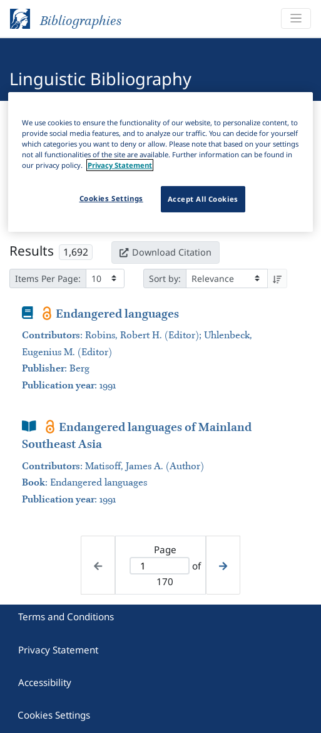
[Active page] (160, 566)
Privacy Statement (58, 649)
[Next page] (223, 565)
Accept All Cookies (203, 199)
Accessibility (44, 682)
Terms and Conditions (66, 616)
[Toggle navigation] (296, 18)
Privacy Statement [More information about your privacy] (120, 165)
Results (31, 250)
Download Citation (165, 252)
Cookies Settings (54, 715)
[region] (160, 161)
